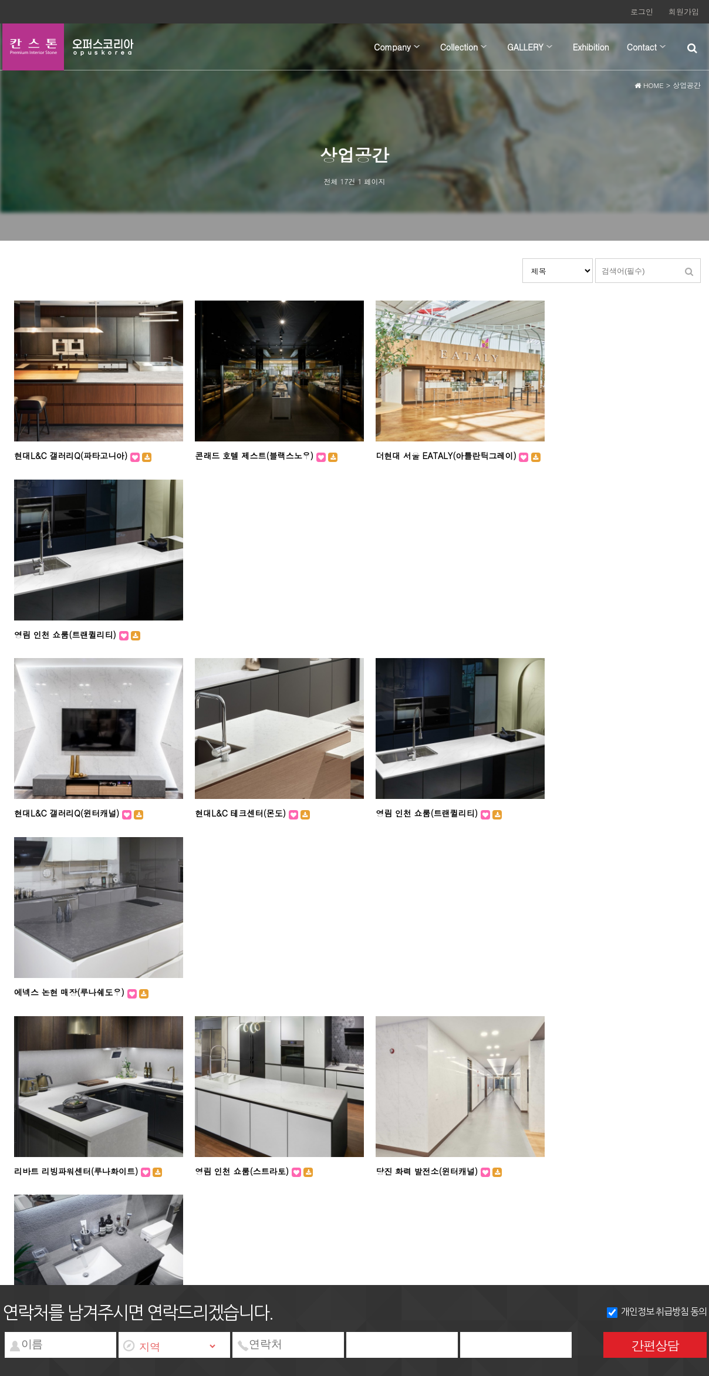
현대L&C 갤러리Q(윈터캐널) (68, 639)
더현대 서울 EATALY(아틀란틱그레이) (432, 455)
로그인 (641, 11)
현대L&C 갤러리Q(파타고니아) (72, 455)
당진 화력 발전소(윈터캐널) (412, 811)
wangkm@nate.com (458, 1152)
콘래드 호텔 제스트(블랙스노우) (248, 455)
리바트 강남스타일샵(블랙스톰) (419, 984)
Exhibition (591, 47)
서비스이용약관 (156, 1140)
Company (392, 47)
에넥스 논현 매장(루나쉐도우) (590, 639)
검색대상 (522, 264)
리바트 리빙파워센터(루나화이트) (77, 811)
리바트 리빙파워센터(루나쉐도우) (597, 811)
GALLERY (525, 47)
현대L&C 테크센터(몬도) (234, 639)
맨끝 (376, 1035)
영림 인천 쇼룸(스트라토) (235, 811)
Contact (642, 47)
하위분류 (417, 46)
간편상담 (655, 1345)
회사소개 (23, 1140)
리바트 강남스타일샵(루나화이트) (77, 984)
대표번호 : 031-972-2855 (297, 1152)
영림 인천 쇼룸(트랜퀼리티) (586, 455)
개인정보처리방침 (83, 1140)
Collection (459, 47)
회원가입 (684, 11)
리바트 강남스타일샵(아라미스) (246, 984)
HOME (649, 87)
